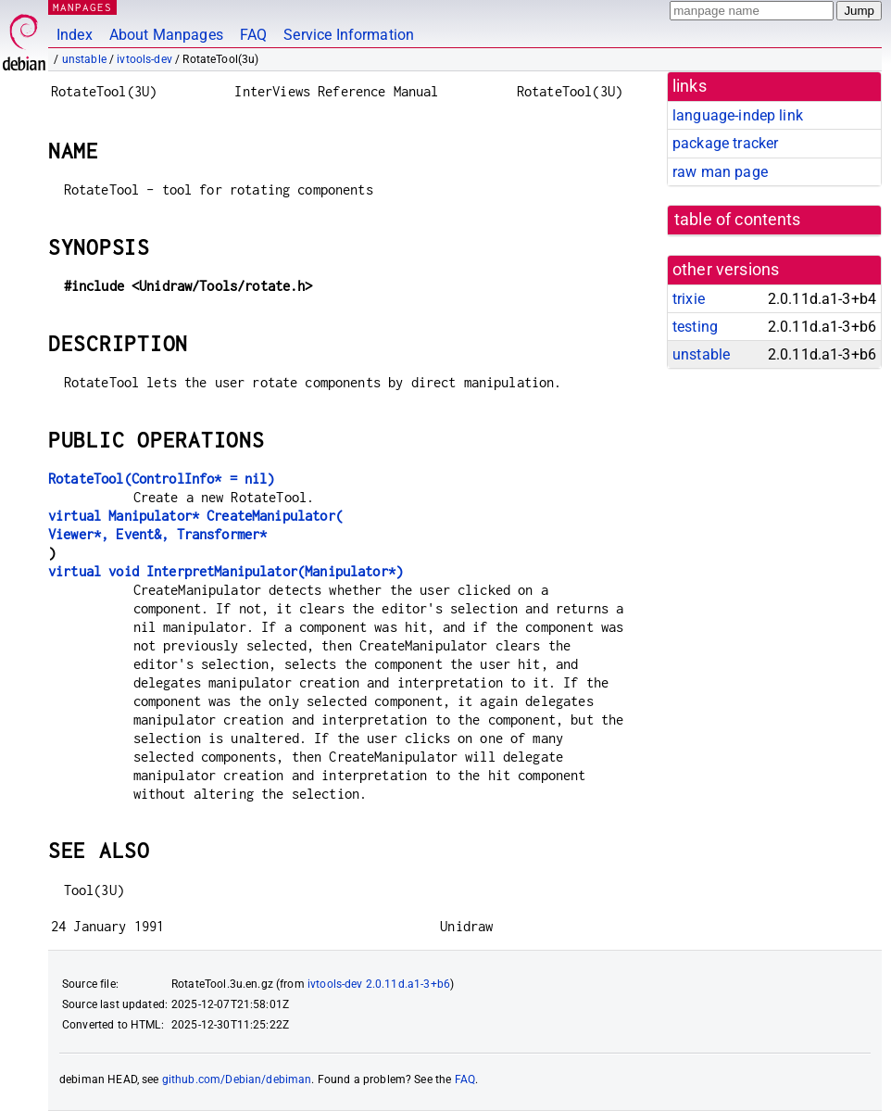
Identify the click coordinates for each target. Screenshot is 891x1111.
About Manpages (166, 35)
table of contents (737, 219)
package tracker (725, 143)
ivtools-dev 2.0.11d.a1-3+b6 (378, 984)
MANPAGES (82, 7)
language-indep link (737, 115)
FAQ (253, 35)
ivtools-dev (144, 59)
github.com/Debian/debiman (237, 1079)
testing (695, 326)
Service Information (348, 35)
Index (74, 35)
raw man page (720, 172)
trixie (688, 299)
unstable (84, 59)
